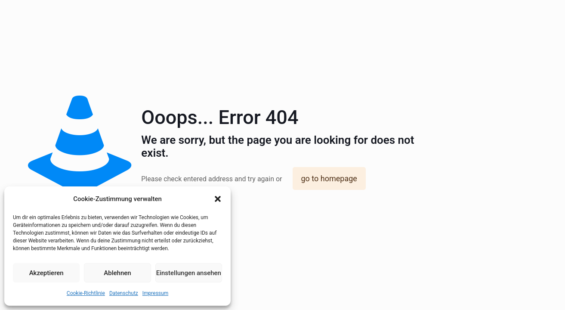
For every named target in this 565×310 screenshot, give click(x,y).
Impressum (155, 293)
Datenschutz (123, 293)
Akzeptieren (46, 273)
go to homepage (329, 178)
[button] (217, 199)
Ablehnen (117, 273)
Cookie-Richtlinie (86, 293)
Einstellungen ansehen (188, 273)
